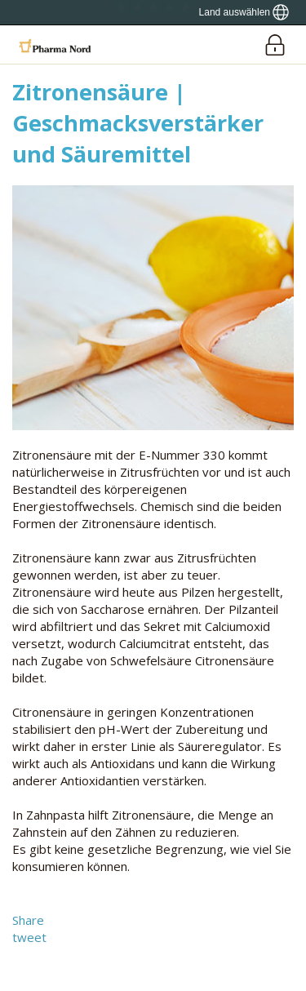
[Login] (274, 44)
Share (28, 920)
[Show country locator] (244, 12)
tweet (29, 937)
